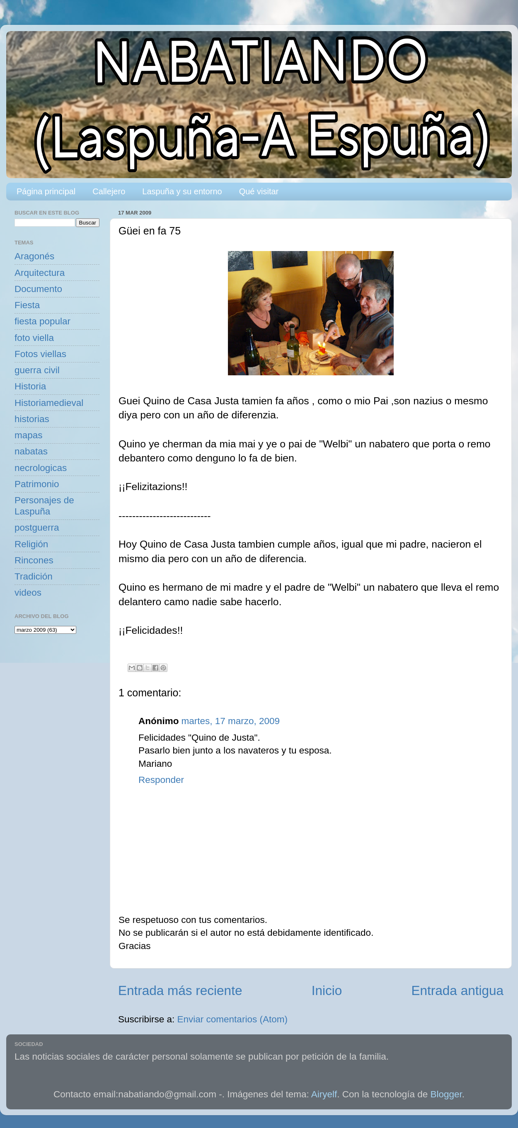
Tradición (34, 576)
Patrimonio (37, 484)
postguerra (37, 527)
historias (32, 419)
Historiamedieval (49, 403)
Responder (161, 780)
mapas (29, 435)
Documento (38, 289)
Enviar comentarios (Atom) (232, 1019)
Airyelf (324, 1094)
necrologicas (41, 468)
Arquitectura (40, 273)
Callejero (108, 191)
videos (28, 592)
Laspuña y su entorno (182, 191)
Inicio (327, 990)
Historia (30, 386)
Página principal (46, 191)
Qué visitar (259, 191)
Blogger (446, 1094)
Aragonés (34, 256)
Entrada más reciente (180, 990)
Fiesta (27, 305)
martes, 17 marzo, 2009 (230, 721)
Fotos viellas (40, 354)
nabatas (31, 451)
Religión (31, 544)
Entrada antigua (457, 990)
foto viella (34, 338)
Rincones (34, 560)
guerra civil (37, 370)
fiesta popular (42, 321)
